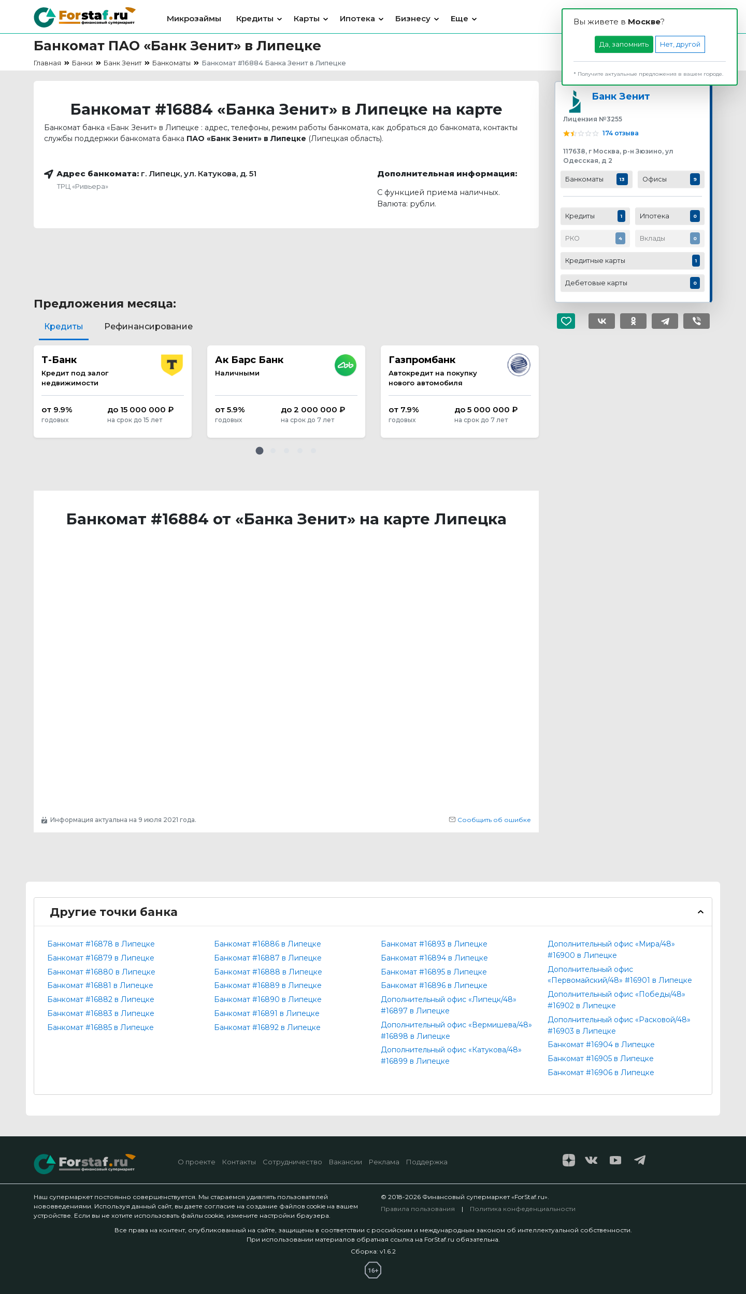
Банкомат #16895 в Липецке (434, 972)
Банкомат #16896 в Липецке (434, 985)
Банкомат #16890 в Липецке (268, 999)
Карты (307, 18)
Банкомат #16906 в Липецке (601, 1072)
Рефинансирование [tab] (148, 326)
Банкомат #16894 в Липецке (434, 958)
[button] (259, 450)
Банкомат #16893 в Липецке (434, 944)
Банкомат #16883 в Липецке (100, 1013)
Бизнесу (413, 18)
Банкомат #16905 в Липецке (601, 1058)
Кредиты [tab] (63, 326)
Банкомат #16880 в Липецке (101, 972)
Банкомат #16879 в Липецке (100, 958)
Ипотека (357, 18)
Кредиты (255, 18)
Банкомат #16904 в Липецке (601, 1044)
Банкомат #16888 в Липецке (268, 972)
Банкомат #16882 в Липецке (100, 999)
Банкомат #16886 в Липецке (267, 944)
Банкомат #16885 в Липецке (100, 1027)
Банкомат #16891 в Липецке (267, 1013)
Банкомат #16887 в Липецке (268, 958)
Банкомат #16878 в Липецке (101, 944)
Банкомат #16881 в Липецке (100, 985)
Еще (459, 18)
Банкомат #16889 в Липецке (268, 985)
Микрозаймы (194, 18)
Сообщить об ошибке (490, 820)
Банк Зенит (621, 96)
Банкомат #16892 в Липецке (267, 1027)
